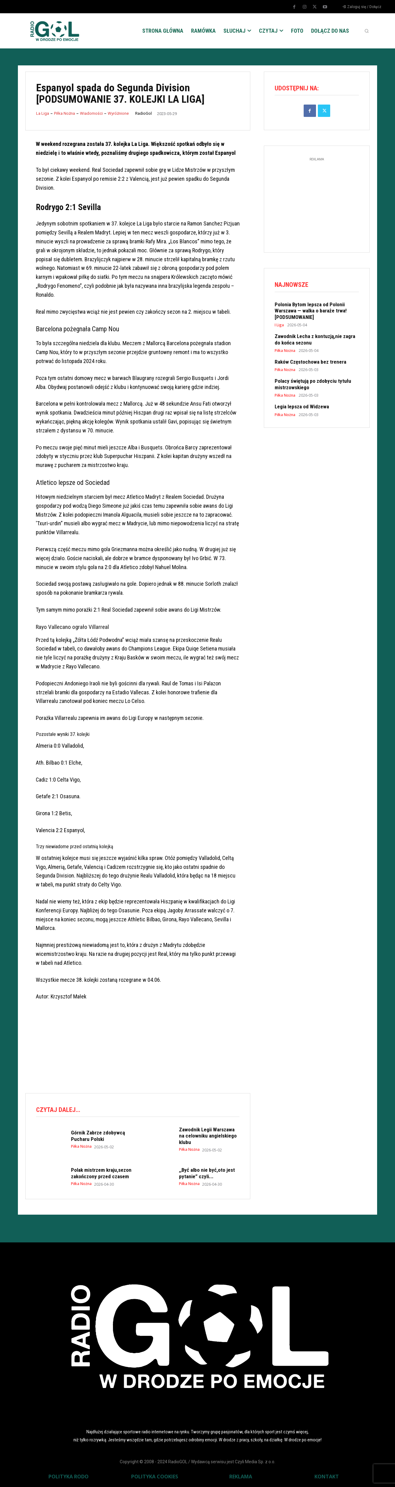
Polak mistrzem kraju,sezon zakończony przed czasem (101, 1173)
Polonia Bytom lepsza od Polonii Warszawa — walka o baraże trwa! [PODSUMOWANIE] (311, 311)
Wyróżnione (118, 113)
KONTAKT (326, 1476)
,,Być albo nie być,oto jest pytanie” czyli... (207, 1173)
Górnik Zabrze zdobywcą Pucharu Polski (98, 1136)
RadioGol (143, 113)
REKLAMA (240, 1476)
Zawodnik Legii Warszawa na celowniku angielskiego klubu (208, 1135)
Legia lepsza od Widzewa (302, 407)
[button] (366, 31)
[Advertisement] (137, 1062)
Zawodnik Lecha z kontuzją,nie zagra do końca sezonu (315, 339)
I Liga (279, 325)
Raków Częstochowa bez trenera (310, 362)
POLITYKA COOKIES (154, 1476)
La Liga (42, 113)
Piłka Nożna (64, 113)
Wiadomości (91, 113)
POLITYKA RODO (68, 1476)
